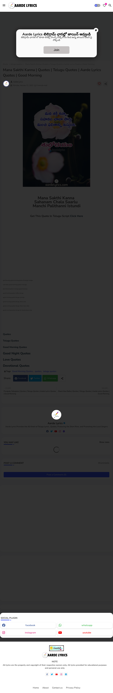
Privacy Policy (73, 687)
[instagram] (61, 674)
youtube (87, 632)
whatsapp (87, 625)
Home (36, 687)
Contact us (57, 687)
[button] (97, 5)
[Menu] (4, 5)
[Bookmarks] (104, 5)
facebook (30, 625)
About (45, 687)
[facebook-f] (47, 674)
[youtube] (56, 674)
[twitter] (52, 674)
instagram (30, 632)
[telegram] (66, 674)
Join (56, 50)
